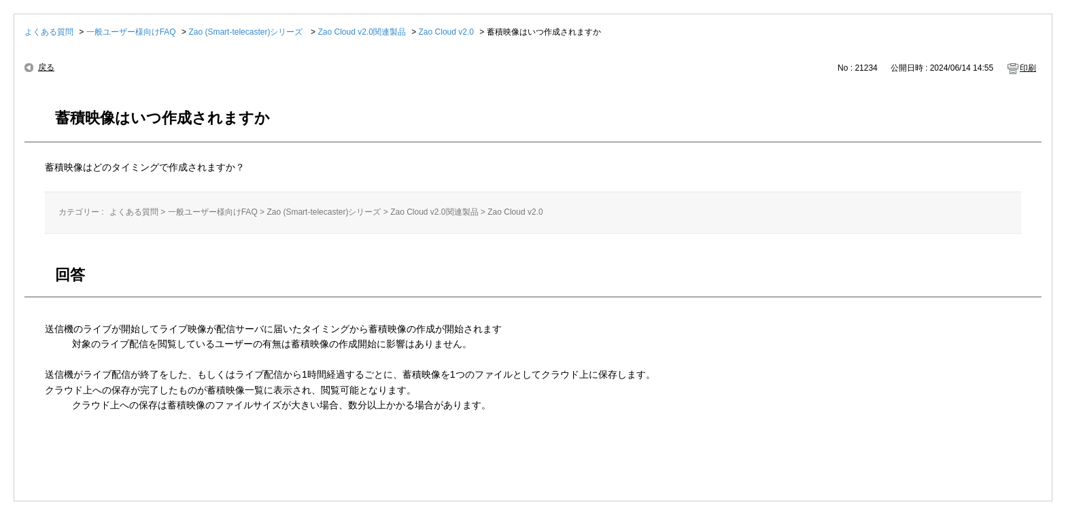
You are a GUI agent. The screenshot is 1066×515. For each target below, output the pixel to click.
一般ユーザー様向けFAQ (131, 32)
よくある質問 (48, 32)
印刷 (1028, 68)
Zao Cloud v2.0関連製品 (361, 32)
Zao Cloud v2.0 (446, 32)
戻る (46, 67)
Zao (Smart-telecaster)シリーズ (246, 32)
